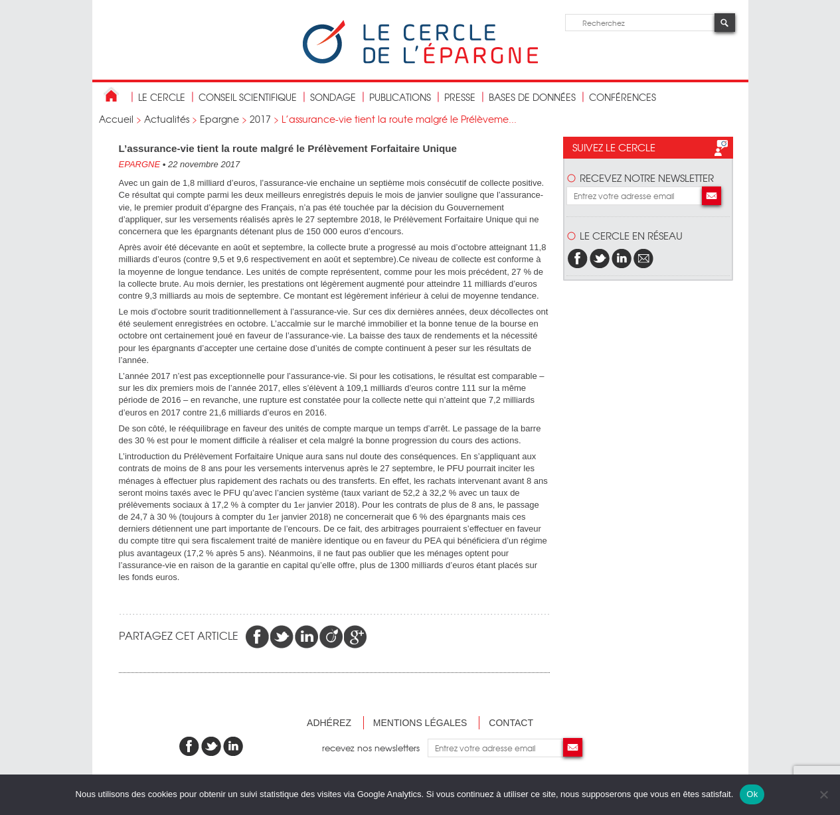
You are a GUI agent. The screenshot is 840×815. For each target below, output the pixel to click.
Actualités (166, 118)
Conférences (622, 97)
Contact (511, 722)
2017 (260, 118)
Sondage (333, 97)
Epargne (219, 118)
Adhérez (329, 722)
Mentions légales (420, 722)
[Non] (823, 794)
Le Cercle (161, 97)
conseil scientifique (248, 97)
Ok (752, 794)
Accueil (116, 118)
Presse (459, 97)
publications (400, 97)
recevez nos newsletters (375, 747)
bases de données (532, 97)
